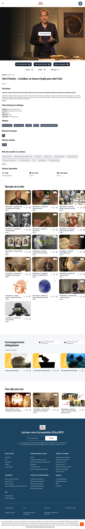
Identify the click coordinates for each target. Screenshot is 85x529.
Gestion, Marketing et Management (39, 469)
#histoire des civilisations (9, 160)
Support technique (9, 498)
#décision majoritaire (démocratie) (23, 156)
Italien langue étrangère (36, 488)
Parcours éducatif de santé (11, 479)
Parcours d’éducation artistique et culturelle (16, 486)
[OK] (82, 524)
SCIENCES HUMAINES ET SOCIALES (38, 453)
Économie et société (35, 467)
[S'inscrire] (51, 438)
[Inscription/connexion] (80, 3)
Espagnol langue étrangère (37, 486)
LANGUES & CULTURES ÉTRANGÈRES (39, 475)
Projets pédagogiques (61, 481)
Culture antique (9, 467)
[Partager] (29, 70)
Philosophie (8, 462)
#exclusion (38, 156)
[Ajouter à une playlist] (61, 64)
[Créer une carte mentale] (42, 64)
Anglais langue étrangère (36, 484)
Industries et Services (61, 462)
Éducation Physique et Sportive (63, 467)
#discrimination (7, 156)
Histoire (36, 125)
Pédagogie (58, 475)
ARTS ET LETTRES (9, 453)
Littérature (7, 457)
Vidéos (57, 484)
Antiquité (28, 125)
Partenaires (47, 508)
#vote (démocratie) (24, 160)
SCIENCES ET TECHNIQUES (62, 453)
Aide (6, 492)
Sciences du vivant (60, 464)
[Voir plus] (4, 100)
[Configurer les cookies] (70, 508)
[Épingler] (42, 70)
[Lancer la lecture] (44, 34)
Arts (6, 460)
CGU (24, 508)
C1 (3, 135)
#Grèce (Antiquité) (59, 156)
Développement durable (62, 469)
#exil (34, 160)
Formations (59, 486)
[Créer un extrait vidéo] (23, 64)
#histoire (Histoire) (72, 156)
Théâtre (7, 464)
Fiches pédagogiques (61, 479)
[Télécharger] (55, 70)
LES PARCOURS (8, 475)
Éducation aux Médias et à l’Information (40, 462)
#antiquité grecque (54, 160)
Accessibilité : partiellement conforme (51, 513)
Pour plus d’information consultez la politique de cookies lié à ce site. (52, 526)
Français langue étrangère (36, 479)
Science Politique (7, 125)
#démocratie (48, 156)
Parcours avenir (9, 481)
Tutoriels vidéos (9, 496)
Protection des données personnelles (29, 513)
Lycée (4, 145)
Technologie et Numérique (62, 460)
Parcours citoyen (19, 125)
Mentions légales (9, 508)
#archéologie (42, 160)
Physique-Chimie (60, 471)
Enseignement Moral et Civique (49, 125)
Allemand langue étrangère (37, 481)
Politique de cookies (10, 512)
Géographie (33, 464)
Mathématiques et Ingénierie (63, 457)
